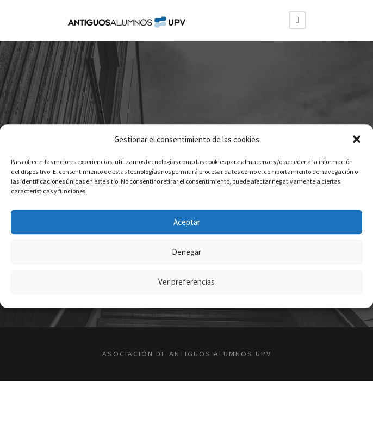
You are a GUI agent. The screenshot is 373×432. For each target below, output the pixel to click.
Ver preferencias (186, 282)
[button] (356, 139)
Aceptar (186, 222)
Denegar (186, 252)
